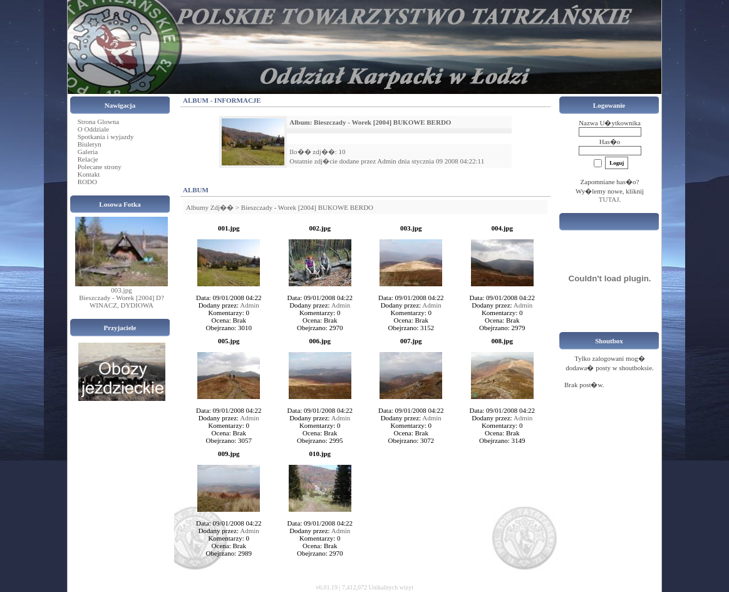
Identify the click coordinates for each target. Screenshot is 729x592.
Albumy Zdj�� (210, 207)
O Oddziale (93, 129)
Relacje (88, 159)
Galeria (88, 151)
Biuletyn (89, 144)
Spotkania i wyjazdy (106, 136)
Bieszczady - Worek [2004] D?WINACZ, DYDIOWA (121, 301)
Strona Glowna (98, 121)
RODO (87, 181)
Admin (386, 161)
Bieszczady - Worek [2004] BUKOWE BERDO (307, 207)
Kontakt (89, 174)
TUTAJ (609, 199)
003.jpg (121, 290)
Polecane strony (100, 166)
